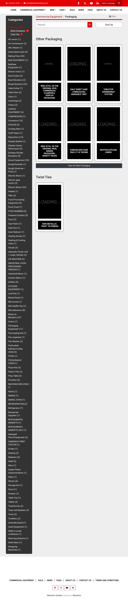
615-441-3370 (14, 3)
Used (62, 10)
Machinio (77, 595)
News (81, 10)
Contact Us (116, 10)
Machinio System (54, 595)
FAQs (90, 10)
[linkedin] (97, 3)
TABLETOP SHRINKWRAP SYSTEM (108, 91)
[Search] (62, 24)
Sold (72, 10)
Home (13, 10)
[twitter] (85, 3)
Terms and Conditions (107, 580)
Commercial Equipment (32, 10)
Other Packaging (17, 31)
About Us (101, 10)
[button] (33, 10)
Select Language (108, 3)
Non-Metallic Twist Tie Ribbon (49, 225)
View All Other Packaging (79, 165)
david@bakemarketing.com (37, 3)
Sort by (109, 24)
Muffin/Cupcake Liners (108, 151)
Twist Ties (15, 34)
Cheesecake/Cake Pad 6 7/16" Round (79, 151)
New (52, 10)
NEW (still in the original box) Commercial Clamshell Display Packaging (49, 92)
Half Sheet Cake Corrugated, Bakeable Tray (79, 91)
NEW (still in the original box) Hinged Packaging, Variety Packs (49, 151)
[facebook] (78, 3)
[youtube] (91, 3)
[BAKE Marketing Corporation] (64, 573)
